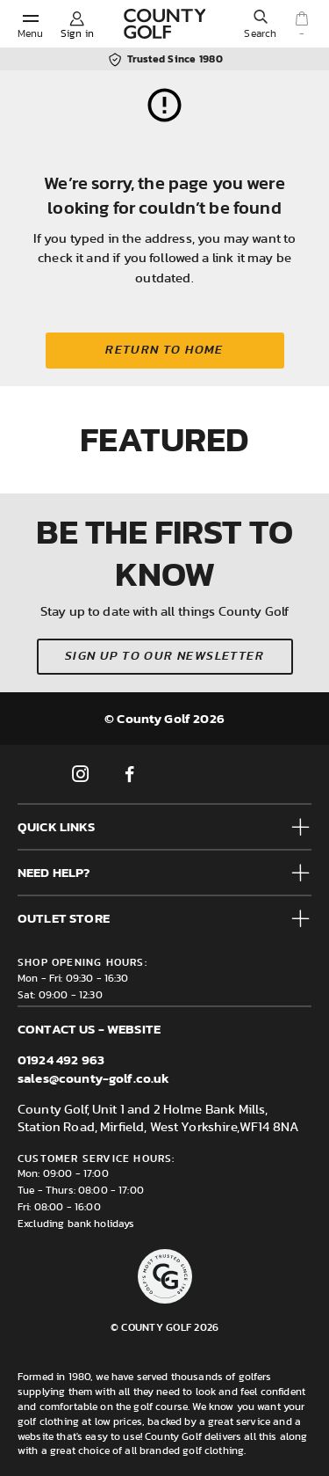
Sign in (77, 33)
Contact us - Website (89, 1029)
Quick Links (56, 826)
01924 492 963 (61, 1059)
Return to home (164, 350)
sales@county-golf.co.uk (93, 1078)
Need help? (54, 872)
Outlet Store (64, 918)
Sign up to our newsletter (164, 656)
